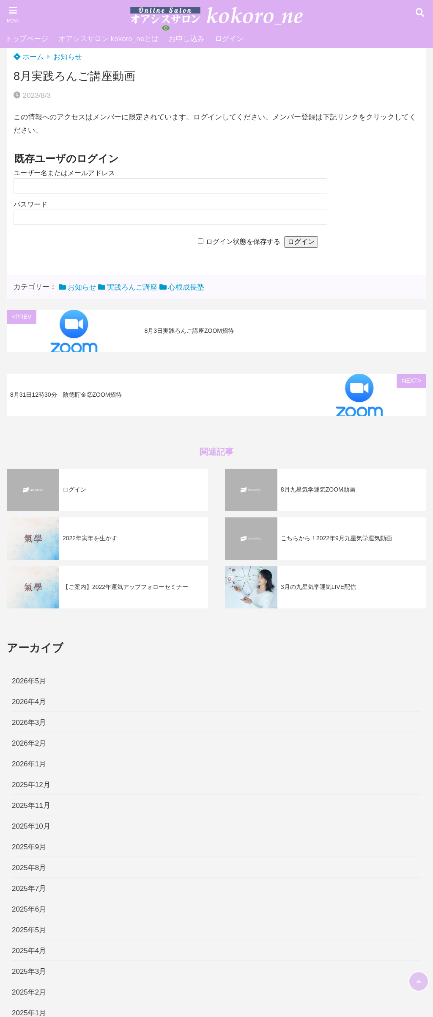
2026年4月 (29, 702)
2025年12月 (31, 785)
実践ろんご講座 (132, 287)
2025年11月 (31, 805)
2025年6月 (29, 909)
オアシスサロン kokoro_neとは (108, 39)
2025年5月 (29, 930)
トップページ (26, 39)
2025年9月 (29, 847)
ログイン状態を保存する (243, 241)
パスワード (30, 204)
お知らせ (67, 57)
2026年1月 (29, 764)
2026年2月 (29, 743)
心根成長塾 (186, 287)
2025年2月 (29, 992)
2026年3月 (29, 723)
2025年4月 (29, 951)
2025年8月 (29, 868)
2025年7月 (29, 888)
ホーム (29, 57)
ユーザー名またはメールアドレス (64, 173)
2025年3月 (29, 971)
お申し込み (187, 39)
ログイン (229, 39)
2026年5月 (29, 681)
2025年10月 (31, 826)
